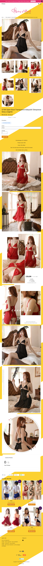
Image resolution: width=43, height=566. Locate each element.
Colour (3, 125)
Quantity (3, 130)
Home (2, 17)
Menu (3, 3)
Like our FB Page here (5, 540)
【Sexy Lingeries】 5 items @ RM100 (11, 17)
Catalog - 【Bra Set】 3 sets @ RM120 (8, 543)
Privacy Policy (21, 563)
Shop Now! (33, 1)
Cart (39, 3)
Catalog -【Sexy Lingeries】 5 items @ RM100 (10, 541)
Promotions (4, 120)
